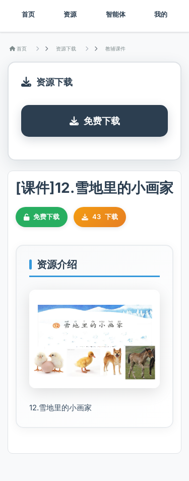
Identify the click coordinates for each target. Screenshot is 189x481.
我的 (160, 14)
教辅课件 (115, 48)
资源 (70, 14)
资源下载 (66, 48)
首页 (28, 14)
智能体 (115, 14)
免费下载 (95, 121)
